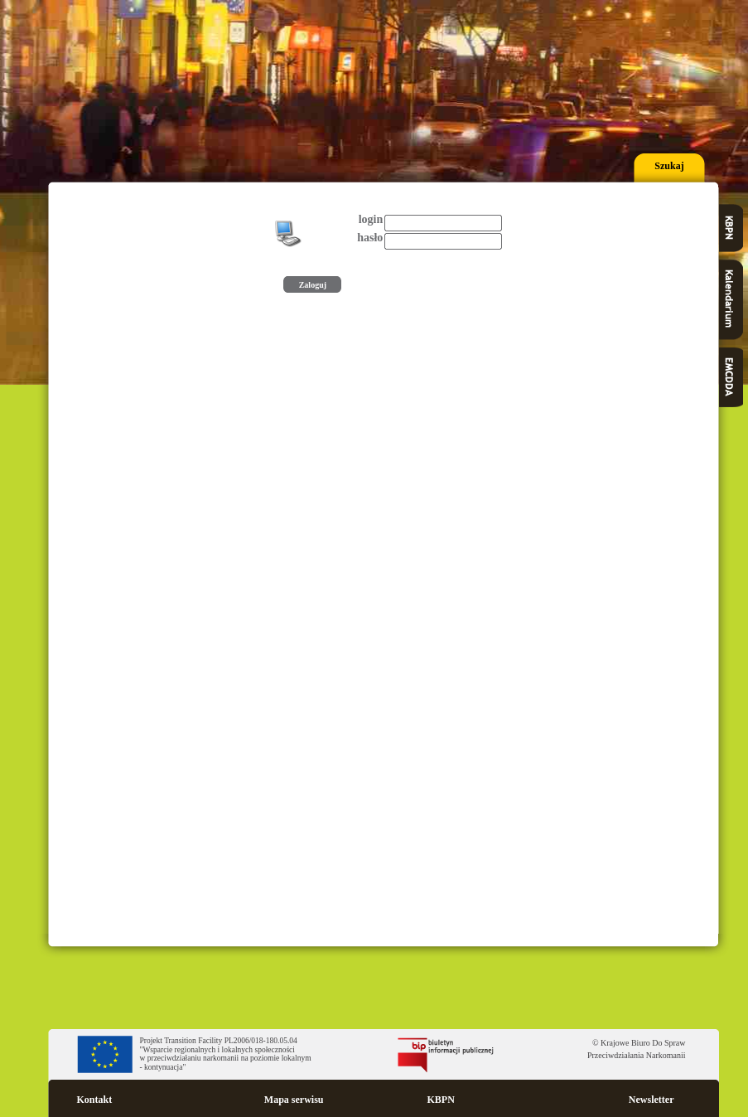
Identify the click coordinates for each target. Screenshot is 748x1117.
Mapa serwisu (294, 1099)
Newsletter (651, 1099)
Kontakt (95, 1099)
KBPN (441, 1099)
